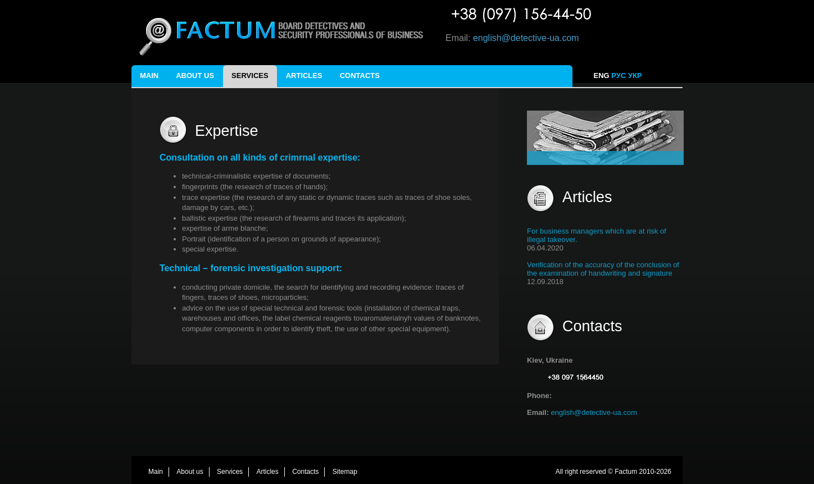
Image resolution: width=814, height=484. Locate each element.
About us (195, 75)
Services (250, 75)
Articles (304, 75)
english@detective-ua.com (526, 38)
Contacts (360, 75)
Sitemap (345, 472)
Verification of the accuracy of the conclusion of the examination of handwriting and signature (603, 269)
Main (149, 75)
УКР (636, 75)
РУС (618, 75)
